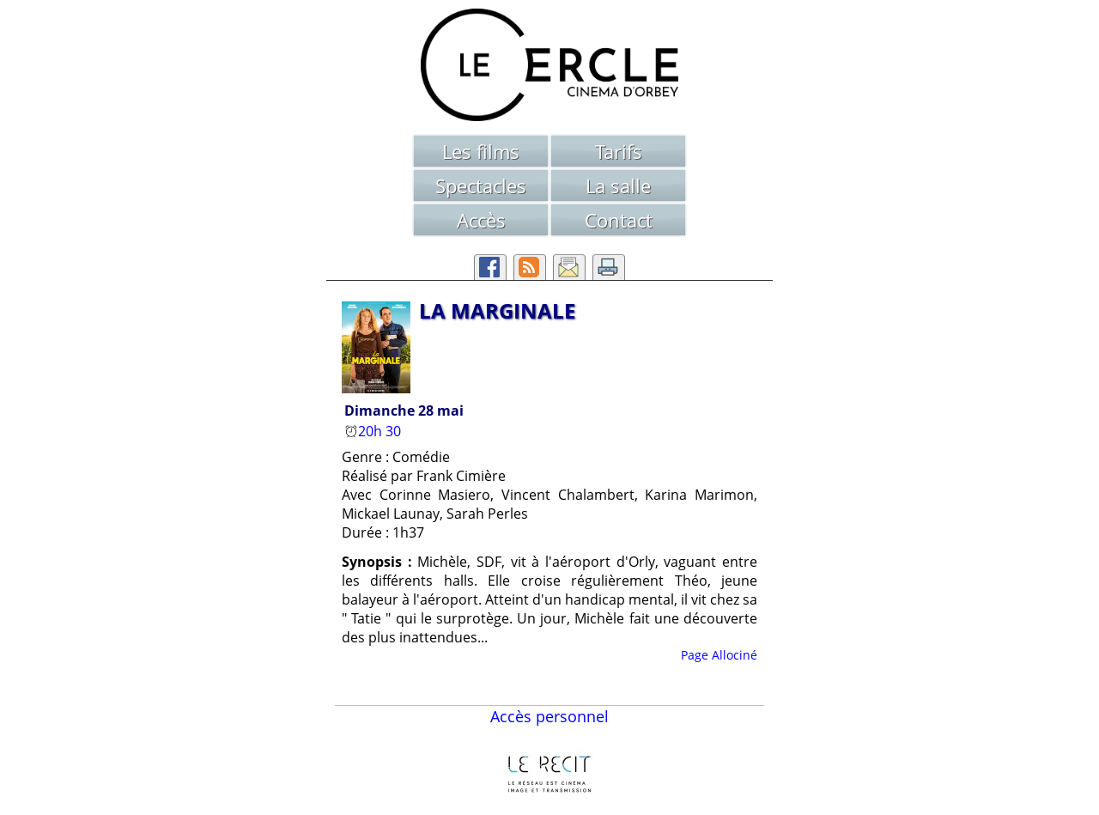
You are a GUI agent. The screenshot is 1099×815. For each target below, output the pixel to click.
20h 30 (374, 431)
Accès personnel (549, 716)
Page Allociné (719, 655)
